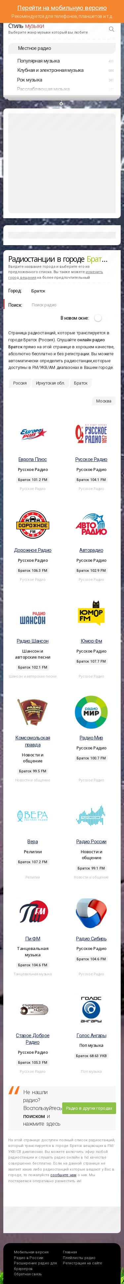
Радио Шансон (33, 641)
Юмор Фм (91, 641)
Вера (32, 842)
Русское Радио (91, 459)
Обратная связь (28, 1274)
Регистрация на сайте (82, 1263)
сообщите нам (63, 1175)
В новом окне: (75, 318)
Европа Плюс (33, 459)
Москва (103, 401)
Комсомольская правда (32, 741)
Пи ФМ (32, 939)
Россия (20, 383)
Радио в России (28, 1258)
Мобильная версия (31, 1252)
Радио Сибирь (91, 939)
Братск (81, 383)
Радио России (91, 842)
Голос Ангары (91, 1036)
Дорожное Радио (33, 550)
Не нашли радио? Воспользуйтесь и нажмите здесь (42, 1108)
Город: (15, 290)
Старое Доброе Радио (32, 1039)
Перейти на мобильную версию (62, 8)
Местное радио (34, 48)
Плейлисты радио (79, 1258)
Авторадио (91, 550)
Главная (70, 1252)
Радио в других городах (89, 1108)
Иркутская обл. (50, 383)
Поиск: (15, 305)
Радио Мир (91, 738)
